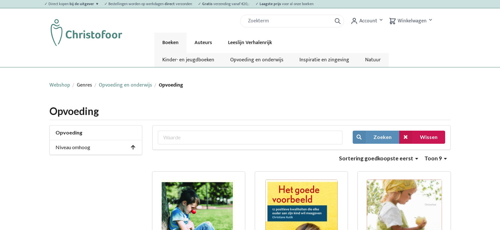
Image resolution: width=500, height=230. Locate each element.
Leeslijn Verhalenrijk (250, 42)
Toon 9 (435, 158)
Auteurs (203, 42)
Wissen (418, 137)
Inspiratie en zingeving (324, 60)
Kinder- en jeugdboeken (188, 60)
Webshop (59, 85)
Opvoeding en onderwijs (256, 60)
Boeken (170, 42)
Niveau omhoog (95, 147)
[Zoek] (288, 21)
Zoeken (372, 137)
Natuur (373, 60)
